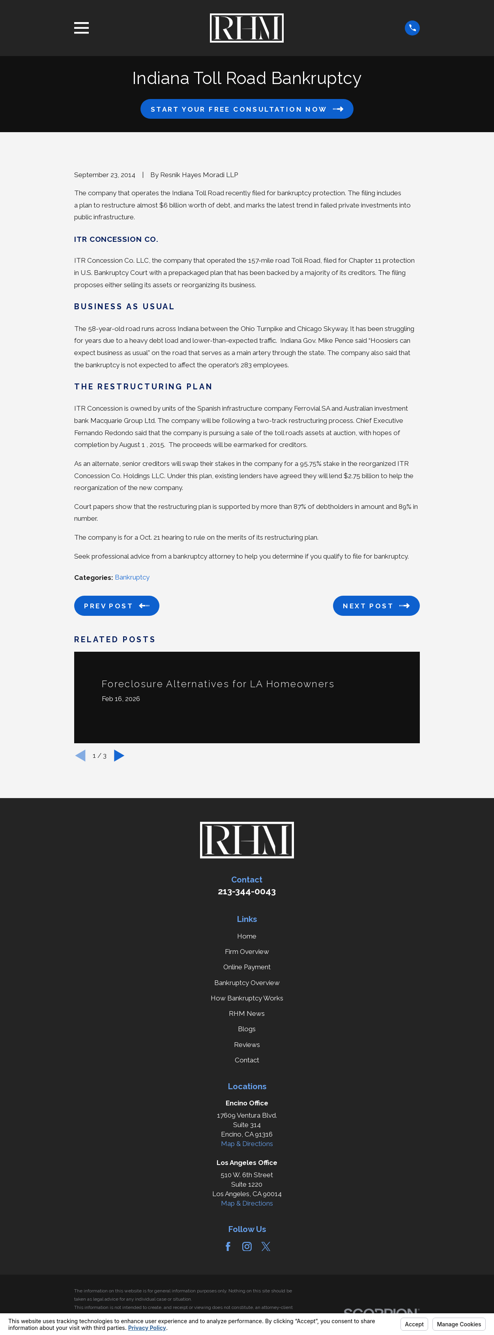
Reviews (247, 1045)
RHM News (247, 1013)
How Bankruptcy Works (247, 998)
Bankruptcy (132, 577)
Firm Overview (247, 951)
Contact (247, 1060)
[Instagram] (247, 1246)
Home (246, 936)
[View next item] (119, 756)
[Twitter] (266, 1246)
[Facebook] (228, 1246)
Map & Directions (247, 1144)
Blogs (247, 1029)
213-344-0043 (247, 891)
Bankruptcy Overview (247, 983)
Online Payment (247, 967)
